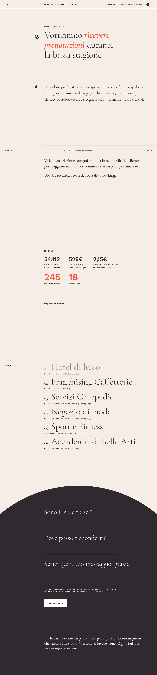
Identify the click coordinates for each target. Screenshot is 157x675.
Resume (47, 26)
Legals (149, 150)
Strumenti (48, 4)
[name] (81, 522)
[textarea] (81, 578)
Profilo (73, 4)
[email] (81, 549)
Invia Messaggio (55, 603)
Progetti (61, 4)
